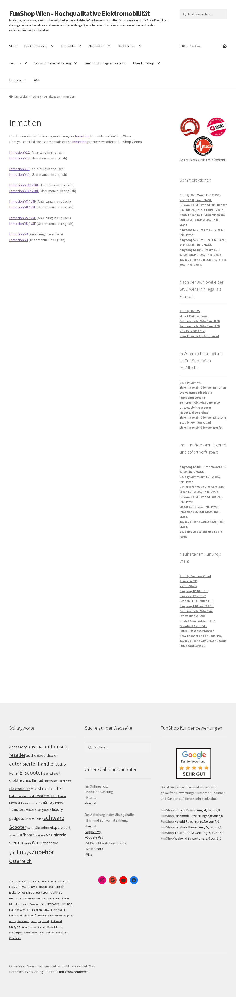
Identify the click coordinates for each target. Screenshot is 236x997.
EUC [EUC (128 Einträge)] (54, 796)
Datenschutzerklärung (26, 971)
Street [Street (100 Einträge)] (12, 835)
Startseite (21, 97)
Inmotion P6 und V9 (193, 596)
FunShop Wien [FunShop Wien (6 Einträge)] (17, 909)
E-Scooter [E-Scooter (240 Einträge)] (31, 772)
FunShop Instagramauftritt (104, 63)
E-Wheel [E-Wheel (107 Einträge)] (48, 773)
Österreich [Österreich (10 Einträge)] (15, 938)
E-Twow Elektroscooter (195, 407)
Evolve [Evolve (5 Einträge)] (65, 898)
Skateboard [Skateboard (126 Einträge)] (44, 827)
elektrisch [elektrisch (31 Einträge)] (56, 886)
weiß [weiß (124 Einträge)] (27, 843)
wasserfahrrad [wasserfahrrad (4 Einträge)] (38, 927)
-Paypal (90, 803)
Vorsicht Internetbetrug (52, 63)
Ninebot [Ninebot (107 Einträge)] (29, 819)
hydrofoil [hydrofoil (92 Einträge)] (59, 802)
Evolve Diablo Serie (192, 616)
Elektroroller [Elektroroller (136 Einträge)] (19, 788)
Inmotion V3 (18, 234)
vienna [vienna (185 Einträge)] (16, 842)
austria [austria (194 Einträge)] (35, 747)
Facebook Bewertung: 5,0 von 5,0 (198, 815)
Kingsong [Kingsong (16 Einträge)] (60, 910)
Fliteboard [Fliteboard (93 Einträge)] (14, 802)
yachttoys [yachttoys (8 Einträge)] (62, 932)
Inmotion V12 (19, 152)
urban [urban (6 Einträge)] (25, 927)
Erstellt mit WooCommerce (67, 971)
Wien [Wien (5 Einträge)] (41, 932)
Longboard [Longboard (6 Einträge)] (15, 915)
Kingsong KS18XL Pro (194, 591)
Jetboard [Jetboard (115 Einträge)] (30, 810)
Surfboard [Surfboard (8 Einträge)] (56, 921)
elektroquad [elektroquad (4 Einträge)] (48, 898)
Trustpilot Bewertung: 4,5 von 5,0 (199, 832)
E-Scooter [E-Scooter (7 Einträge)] (14, 887)
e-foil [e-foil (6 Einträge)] (53, 881)
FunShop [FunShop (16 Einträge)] (66, 904)
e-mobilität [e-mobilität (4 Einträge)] (63, 881)
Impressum (17, 80)
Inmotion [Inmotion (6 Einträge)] (36, 909)
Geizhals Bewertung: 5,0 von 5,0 (198, 827)
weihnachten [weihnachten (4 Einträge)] (30, 932)
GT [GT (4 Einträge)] (28, 910)
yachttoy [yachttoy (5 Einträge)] (50, 932)
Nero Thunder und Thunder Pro (201, 636)
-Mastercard (94, 848)
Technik (15, 63)
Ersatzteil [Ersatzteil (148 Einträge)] (42, 795)
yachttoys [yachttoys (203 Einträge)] (20, 852)
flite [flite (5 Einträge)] (43, 904)
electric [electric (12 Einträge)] (43, 887)
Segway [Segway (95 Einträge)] (31, 828)
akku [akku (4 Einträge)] (11, 881)
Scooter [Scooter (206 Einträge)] (17, 827)
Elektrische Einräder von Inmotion (203, 387)
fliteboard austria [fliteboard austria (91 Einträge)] (29, 803)
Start (13, 46)
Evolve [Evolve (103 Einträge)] (62, 796)
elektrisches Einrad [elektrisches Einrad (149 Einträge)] (26, 780)
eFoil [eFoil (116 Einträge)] (56, 773)
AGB (37, 80)
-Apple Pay (93, 832)
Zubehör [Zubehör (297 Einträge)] (43, 852)
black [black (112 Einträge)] (59, 764)
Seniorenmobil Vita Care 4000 (200, 321)
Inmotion (82, 136)
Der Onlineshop (36, 46)
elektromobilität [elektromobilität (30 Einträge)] (49, 892)
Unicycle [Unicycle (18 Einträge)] (14, 927)
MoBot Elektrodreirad (194, 413)
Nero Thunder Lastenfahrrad (199, 336)
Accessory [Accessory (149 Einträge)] (18, 746)
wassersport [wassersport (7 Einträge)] (16, 932)
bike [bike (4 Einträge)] (18, 881)
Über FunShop (143, 63)
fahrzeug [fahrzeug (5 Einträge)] (23, 904)
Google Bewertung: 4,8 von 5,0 (197, 810)
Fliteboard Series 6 (192, 398)
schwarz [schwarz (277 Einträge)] (53, 818)
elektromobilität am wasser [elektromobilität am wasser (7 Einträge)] (24, 898)
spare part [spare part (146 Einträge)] (62, 827)
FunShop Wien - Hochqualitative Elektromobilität (79, 13)
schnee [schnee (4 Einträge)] (58, 915)
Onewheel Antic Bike (193, 626)
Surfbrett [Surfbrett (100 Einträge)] (40, 835)
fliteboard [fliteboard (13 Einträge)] (53, 904)
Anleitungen (52, 97)
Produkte (68, 46)
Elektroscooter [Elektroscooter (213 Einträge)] (47, 788)
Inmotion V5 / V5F (22, 218)
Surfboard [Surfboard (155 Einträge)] (25, 834)
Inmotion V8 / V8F (22, 201)
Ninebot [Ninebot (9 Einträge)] (28, 915)
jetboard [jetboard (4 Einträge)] (48, 910)
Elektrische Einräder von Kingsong (203, 417)
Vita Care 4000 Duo (192, 331)
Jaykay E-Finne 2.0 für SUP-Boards (203, 641)
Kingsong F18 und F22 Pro (197, 606)
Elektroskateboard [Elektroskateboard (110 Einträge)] (21, 796)
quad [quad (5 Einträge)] (50, 915)
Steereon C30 (188, 581)
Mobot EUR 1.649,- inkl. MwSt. (200, 507)
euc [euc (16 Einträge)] (58, 898)
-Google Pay (94, 837)
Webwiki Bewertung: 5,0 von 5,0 (197, 838)
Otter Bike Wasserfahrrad (197, 631)
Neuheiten (96, 46)
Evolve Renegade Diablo (196, 393)
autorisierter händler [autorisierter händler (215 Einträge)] (32, 763)
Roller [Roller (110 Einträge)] (39, 819)
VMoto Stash (188, 586)
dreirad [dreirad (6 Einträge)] (36, 881)
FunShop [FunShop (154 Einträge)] (46, 802)
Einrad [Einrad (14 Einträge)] (33, 887)
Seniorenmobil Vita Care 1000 (200, 326)
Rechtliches (127, 46)
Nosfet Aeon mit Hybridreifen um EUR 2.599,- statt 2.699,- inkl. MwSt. (202, 220)
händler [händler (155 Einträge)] (16, 809)
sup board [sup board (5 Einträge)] (43, 921)
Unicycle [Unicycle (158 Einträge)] (58, 834)
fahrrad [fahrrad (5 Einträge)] (13, 904)
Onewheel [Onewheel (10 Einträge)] (40, 915)
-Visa (88, 854)
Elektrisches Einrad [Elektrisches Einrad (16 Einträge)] (21, 892)
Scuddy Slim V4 (190, 311)
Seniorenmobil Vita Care (196, 611)
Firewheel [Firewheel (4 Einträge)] (34, 904)
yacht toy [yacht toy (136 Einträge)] (50, 843)
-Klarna (90, 797)
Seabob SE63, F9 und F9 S (197, 601)
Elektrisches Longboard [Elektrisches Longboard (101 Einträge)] (57, 780)
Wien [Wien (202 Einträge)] (37, 842)
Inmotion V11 (19, 169)
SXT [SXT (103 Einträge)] (48, 835)
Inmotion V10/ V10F (24, 185)
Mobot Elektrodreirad (194, 316)
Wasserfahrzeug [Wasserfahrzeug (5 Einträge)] (55, 927)
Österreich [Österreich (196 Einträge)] (20, 861)
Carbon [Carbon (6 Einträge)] (26, 881)
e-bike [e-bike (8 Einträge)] (45, 881)
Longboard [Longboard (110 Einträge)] (44, 810)
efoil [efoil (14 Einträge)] (24, 887)
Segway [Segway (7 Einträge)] (68, 915)
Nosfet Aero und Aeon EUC (197, 621)
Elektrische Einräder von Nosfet (201, 428)
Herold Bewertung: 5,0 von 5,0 (196, 821)
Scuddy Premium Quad (195, 422)
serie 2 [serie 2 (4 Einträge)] (12, 921)
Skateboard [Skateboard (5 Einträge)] (23, 921)
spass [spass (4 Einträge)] (34, 921)
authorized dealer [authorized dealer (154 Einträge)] (42, 755)
